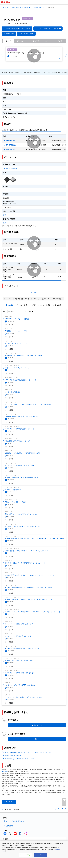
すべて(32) (9, 305)
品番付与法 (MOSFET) (13, 755)
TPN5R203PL (11, 140)
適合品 (6, 771)
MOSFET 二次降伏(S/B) (13, 490)
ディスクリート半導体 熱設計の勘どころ (19, 624)
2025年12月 (9, 703)
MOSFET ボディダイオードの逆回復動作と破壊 (21, 477)
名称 (4, 311)
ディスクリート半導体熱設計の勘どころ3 (19, 465)
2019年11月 (9, 447)
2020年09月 (9, 398)
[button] (66, 2)
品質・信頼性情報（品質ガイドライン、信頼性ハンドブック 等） (28, 752)
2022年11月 (9, 373)
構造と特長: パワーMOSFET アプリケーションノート (23, 514)
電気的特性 (37, 72)
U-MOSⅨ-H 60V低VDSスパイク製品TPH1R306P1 (22, 453)
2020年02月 (9, 434)
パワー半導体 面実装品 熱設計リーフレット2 (20, 380)
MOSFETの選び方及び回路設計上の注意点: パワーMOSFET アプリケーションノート (34, 538)
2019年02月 (9, 471)
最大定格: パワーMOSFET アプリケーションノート (23, 526)
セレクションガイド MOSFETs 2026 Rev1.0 (20, 685)
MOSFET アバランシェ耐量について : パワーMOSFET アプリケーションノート (32, 612)
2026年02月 (9, 691)
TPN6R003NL (11, 145)
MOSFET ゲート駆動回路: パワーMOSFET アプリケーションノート (28, 587)
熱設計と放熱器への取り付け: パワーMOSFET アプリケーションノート (30, 551)
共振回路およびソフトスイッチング (17, 441)
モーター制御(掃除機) (12, 392)
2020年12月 (9, 386)
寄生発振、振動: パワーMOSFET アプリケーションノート (25, 563)
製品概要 (4, 72)
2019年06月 (9, 459)
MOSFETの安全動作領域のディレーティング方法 (22, 648)
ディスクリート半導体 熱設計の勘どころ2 (19, 673)
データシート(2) (21, 305)
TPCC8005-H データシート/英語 (16, 331)
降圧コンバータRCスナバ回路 (15, 502)
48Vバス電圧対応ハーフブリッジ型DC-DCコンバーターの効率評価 (28, 404)
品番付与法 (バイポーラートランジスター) (19, 758)
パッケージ (18, 72)
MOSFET (25, 7)
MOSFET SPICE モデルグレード (16, 343)
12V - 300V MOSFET (38, 7)
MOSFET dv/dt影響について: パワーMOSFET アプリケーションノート (29, 599)
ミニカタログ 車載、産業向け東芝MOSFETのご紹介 (23, 697)
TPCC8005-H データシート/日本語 (17, 319)
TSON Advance (11, 168)
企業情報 (9, 826)
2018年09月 (9, 483)
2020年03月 (9, 422)
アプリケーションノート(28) (40, 305)
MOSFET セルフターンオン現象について (19, 660)
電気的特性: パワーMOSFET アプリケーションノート (23, 355)
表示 (4, 215)
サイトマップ (62, 809)
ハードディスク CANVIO (15, 821)
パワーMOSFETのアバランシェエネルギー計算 (21, 416)
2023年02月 (9, 361)
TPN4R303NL (11, 149)
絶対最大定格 (28, 72)
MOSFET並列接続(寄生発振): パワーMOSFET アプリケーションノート (29, 575)
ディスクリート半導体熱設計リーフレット (19, 429)
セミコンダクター (13, 7)
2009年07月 (9, 324)
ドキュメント (46, 72)
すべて (8, 41)
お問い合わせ (56, 72)
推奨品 (11, 72)
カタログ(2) (57, 305)
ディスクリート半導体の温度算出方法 (18, 636)
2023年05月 (9, 349)
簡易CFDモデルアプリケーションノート (19, 368)
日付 (30, 311)
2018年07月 (9, 520)
